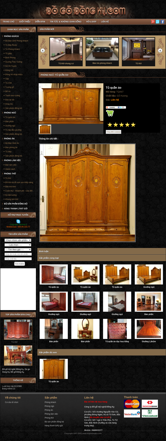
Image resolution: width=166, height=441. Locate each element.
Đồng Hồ (9, 70)
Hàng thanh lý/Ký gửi (15, 209)
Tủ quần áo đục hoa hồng (117, 341)
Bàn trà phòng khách (102, 50)
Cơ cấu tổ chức (11, 402)
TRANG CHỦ (8, 22)
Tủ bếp (8, 152)
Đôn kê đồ (9, 100)
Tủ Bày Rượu (11, 45)
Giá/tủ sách (10, 169)
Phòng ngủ (10, 113)
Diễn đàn (40, 21)
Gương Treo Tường (13, 62)
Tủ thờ (138, 51)
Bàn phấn (148, 314)
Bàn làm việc (11, 165)
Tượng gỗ (9, 87)
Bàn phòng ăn (11, 147)
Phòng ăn (9, 139)
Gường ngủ (10, 126)
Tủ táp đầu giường (13, 130)
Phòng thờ (10, 174)
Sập (7, 79)
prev (43, 51)
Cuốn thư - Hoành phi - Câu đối (19, 191)
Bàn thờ (14, 364)
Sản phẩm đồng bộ (13, 108)
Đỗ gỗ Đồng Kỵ (17, 372)
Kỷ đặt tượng (11, 195)
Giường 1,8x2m (149, 341)
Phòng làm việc (12, 160)
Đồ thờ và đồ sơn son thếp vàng (19, 182)
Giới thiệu (24, 21)
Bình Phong (10, 58)
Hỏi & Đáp (91, 22)
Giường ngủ (148, 287)
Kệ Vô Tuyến (11, 66)
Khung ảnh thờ (11, 199)
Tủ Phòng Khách (12, 49)
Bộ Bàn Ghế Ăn (12, 143)
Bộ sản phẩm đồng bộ (15, 204)
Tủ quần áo (54, 287)
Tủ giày (8, 53)
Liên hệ (105, 22)
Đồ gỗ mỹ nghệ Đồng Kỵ (13, 369)
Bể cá (7, 91)
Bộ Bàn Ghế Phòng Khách (16, 41)
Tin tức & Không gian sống (66, 21)
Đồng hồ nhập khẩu (13, 74)
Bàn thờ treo (10, 187)
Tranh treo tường (12, 95)
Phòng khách (11, 36)
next (160, 51)
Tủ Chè (8, 83)
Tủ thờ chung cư (66, 51)
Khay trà (9, 104)
